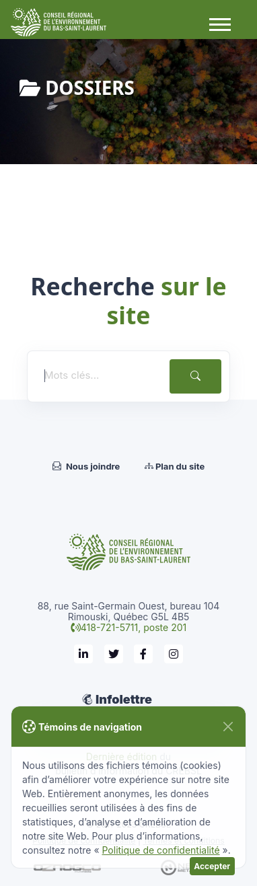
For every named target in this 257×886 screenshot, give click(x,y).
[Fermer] (228, 727)
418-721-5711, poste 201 (133, 627)
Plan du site (175, 466)
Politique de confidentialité (160, 850)
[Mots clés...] (97, 375)
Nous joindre (86, 466)
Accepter (212, 866)
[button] (219, 23)
